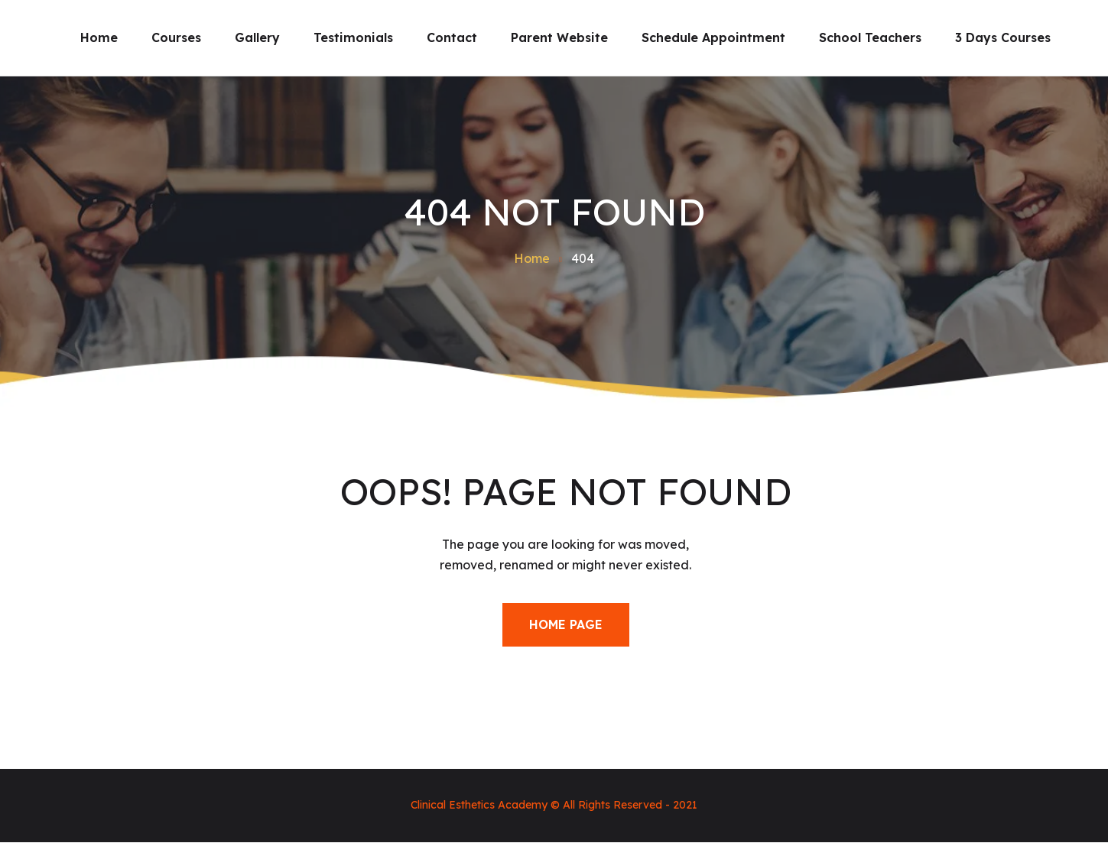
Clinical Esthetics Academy (479, 805)
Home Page (566, 624)
